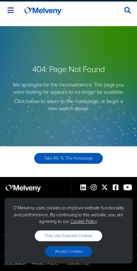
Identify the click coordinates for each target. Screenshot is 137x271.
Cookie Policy (83, 221)
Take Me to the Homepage (68, 158)
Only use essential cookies (68, 236)
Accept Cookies (68, 251)
